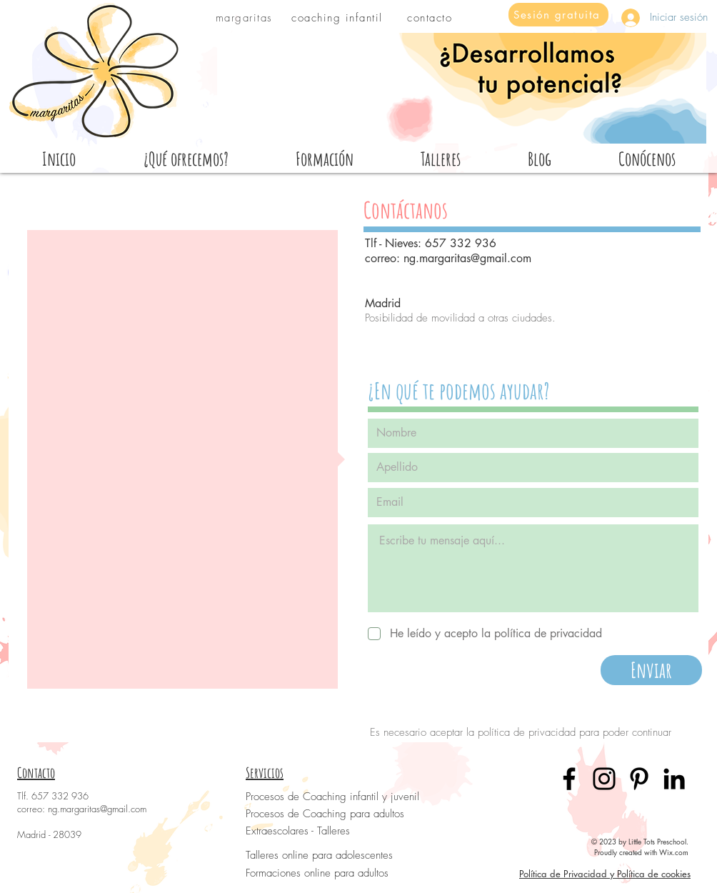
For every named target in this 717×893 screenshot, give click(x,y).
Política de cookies (654, 873)
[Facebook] (569, 779)
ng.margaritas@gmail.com (467, 258)
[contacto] (431, 17)
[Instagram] (604, 779)
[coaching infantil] (338, 17)
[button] (646, 158)
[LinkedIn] (674, 779)
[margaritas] (245, 17)
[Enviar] (651, 670)
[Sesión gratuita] (558, 14)
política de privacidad (527, 732)
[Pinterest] (639, 779)
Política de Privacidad (563, 873)
